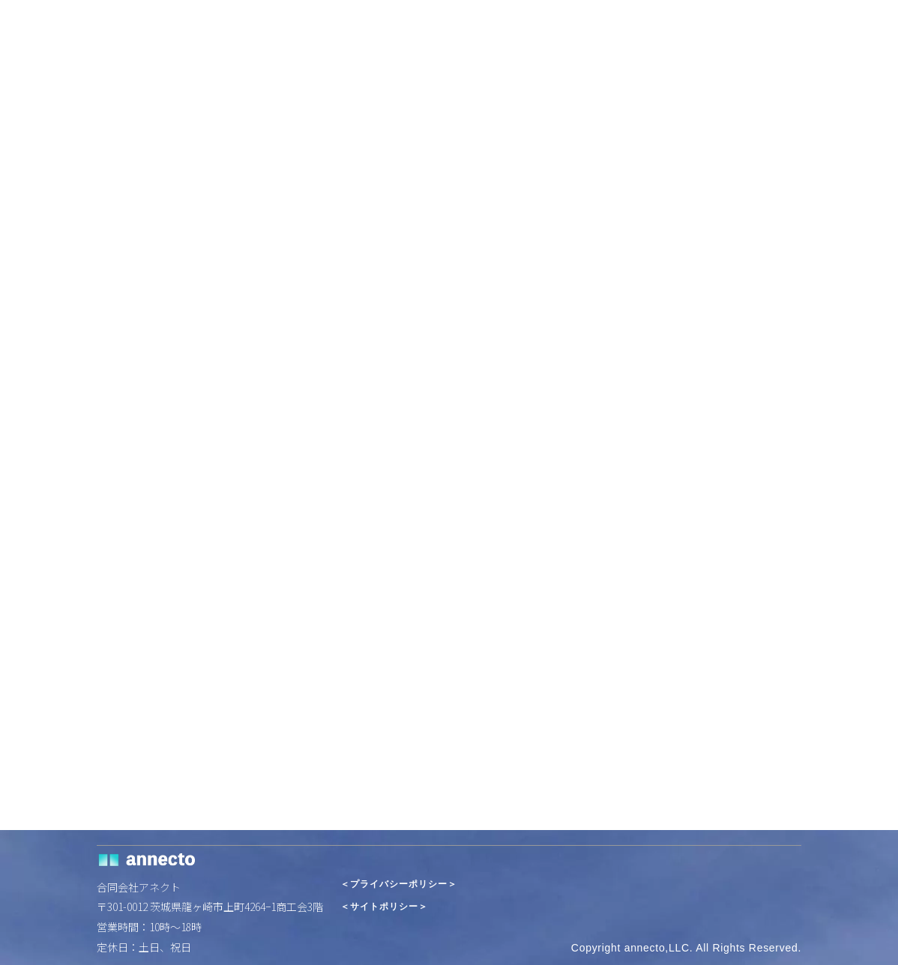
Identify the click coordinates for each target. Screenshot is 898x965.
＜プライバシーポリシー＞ (398, 884)
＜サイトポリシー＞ (384, 907)
